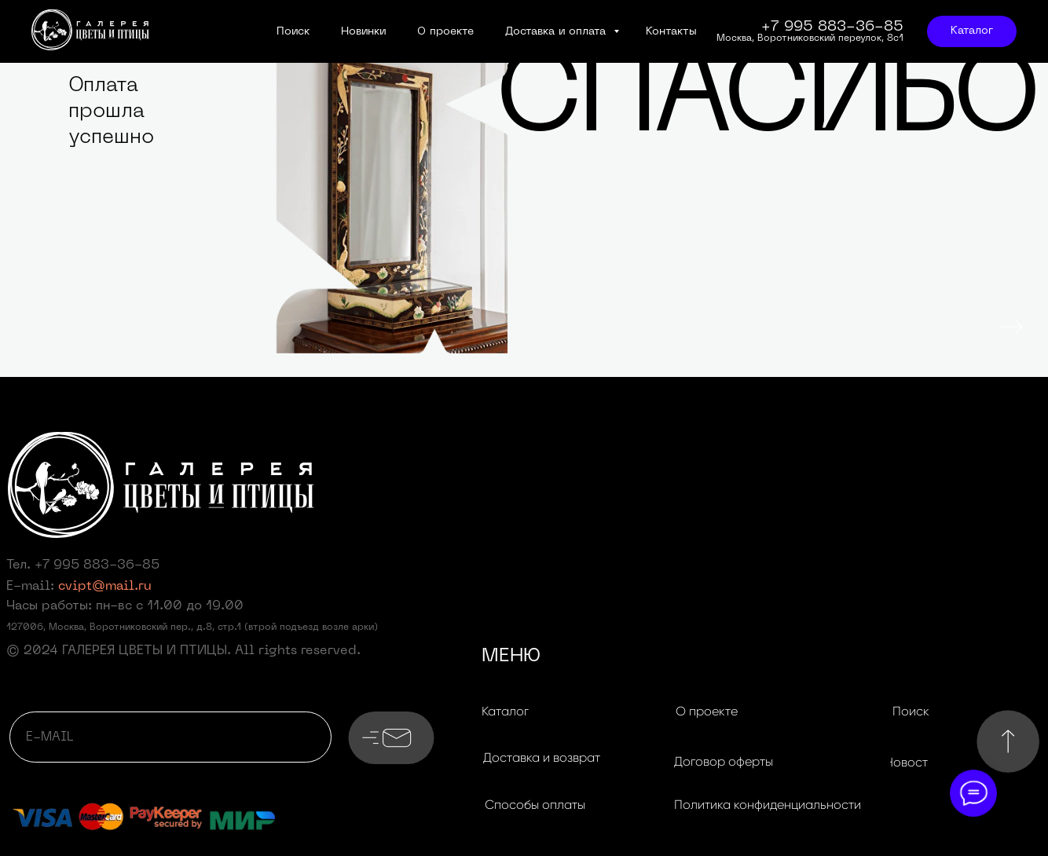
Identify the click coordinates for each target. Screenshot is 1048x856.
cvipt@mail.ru (105, 586)
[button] (541, 757)
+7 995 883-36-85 (97, 565)
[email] (170, 737)
